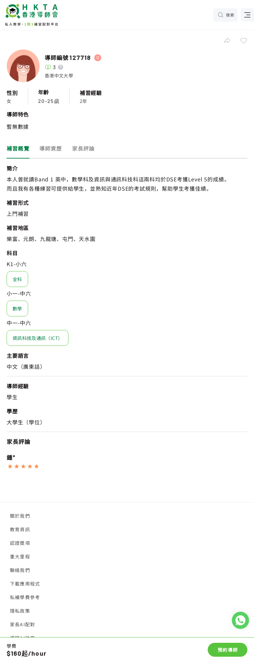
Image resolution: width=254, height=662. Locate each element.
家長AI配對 (22, 624)
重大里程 (20, 556)
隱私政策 (20, 610)
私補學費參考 (25, 597)
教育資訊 (20, 529)
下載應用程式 (25, 583)
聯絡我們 (20, 570)
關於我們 (20, 515)
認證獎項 (20, 543)
